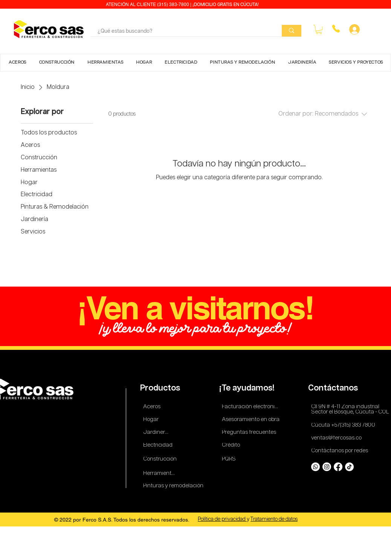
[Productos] (161, 388)
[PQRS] (230, 459)
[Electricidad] (159, 445)
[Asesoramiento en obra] (251, 419)
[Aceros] (153, 406)
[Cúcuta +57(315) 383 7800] (345, 425)
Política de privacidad (222, 519)
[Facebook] (338, 466)
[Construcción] (160, 459)
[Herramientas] (160, 473)
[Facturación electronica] (251, 406)
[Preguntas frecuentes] (249, 432)
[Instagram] (326, 466)
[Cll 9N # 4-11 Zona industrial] (349, 406)
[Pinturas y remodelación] (173, 486)
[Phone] (335, 28)
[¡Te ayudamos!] (248, 388)
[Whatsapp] (315, 466)
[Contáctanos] (334, 388)
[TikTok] (349, 466)
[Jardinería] (156, 432)
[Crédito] (232, 445)
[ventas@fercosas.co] (338, 438)
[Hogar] (153, 419)
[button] (318, 29)
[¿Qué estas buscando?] (180, 31)
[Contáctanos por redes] (341, 451)
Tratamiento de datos (274, 519)
